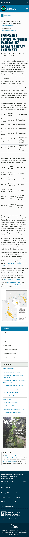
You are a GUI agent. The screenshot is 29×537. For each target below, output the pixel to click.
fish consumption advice (14, 282)
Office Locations (5, 502)
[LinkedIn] (10, 2)
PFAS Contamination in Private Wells (12, 412)
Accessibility (15, 532)
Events (4, 341)
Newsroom (8, 15)
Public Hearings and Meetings (10, 349)
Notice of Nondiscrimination (8, 506)
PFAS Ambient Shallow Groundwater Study (13, 409)
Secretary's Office (5, 493)
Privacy (25, 532)
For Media (17, 497)
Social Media (6, 333)
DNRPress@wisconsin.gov (7, 25)
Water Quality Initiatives (9, 368)
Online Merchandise (8, 345)
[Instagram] (7, 2)
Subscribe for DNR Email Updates (12, 518)
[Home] (2, 15)
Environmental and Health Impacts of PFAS (13, 389)
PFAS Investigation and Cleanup (10, 392)
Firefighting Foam (7, 399)
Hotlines (17, 493)
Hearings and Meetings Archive (10, 358)
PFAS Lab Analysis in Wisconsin (10, 395)
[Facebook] (2, 2)
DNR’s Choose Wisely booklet (11, 279)
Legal (20, 532)
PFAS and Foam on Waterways (10, 402)
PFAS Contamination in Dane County (11, 372)
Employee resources (14, 534)
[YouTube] (4, 2)
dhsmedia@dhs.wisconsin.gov (8, 30)
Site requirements (6, 532)
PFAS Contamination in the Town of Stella (13, 385)
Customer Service (5, 497)
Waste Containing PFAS (8, 406)
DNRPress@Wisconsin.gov (9, 461)
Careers (17, 502)
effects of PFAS (16, 285)
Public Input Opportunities (9, 353)
